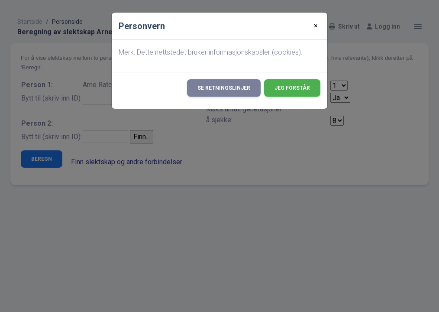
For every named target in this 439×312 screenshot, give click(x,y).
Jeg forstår (292, 88)
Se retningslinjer (223, 88)
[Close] (315, 26)
